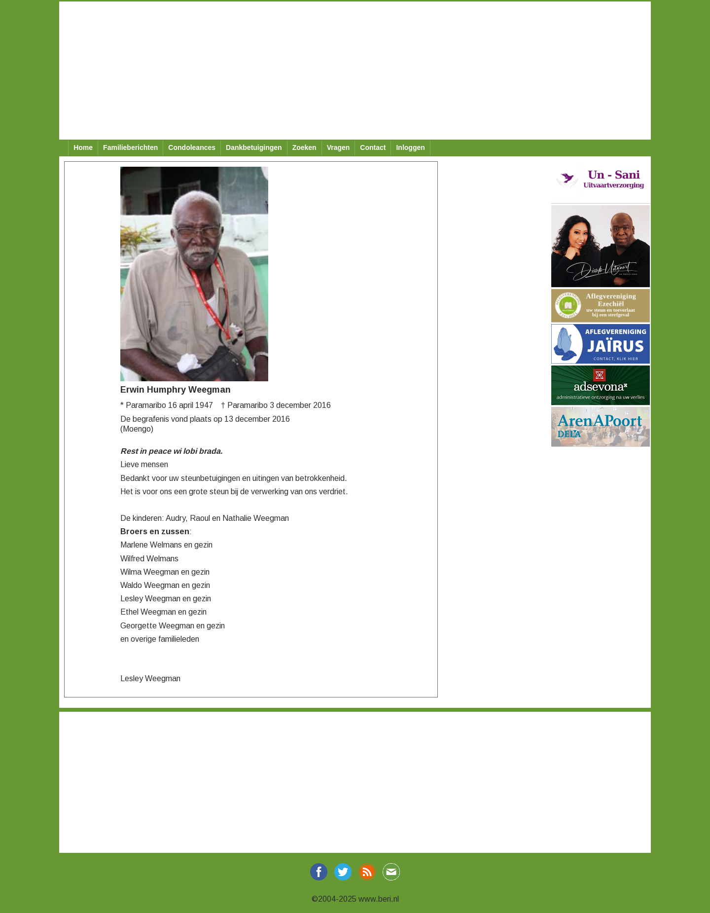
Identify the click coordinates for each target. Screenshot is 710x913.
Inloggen (410, 147)
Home (83, 147)
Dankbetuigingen (254, 147)
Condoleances (191, 147)
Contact (373, 147)
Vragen (338, 147)
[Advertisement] (355, 70)
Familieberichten (130, 147)
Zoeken (304, 147)
